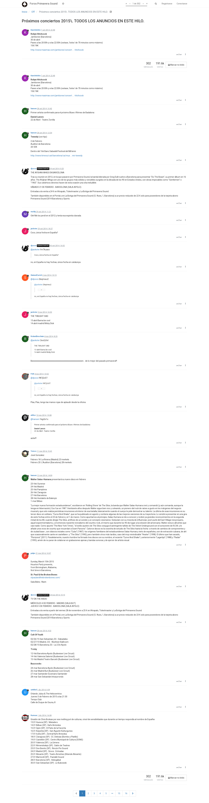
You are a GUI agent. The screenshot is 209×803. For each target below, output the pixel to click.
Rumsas (34, 715)
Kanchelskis (36, 30)
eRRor (33, 415)
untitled (34, 690)
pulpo (33, 553)
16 (126, 793)
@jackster (35, 249)
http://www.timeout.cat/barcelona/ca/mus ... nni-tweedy (56, 155)
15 (119, 793)
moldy (33, 212)
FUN (32, 374)
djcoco (33, 169)
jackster (34, 229)
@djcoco (34, 279)
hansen (34, 109)
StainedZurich (36, 275)
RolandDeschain (37, 336)
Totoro (33, 451)
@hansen (35, 419)
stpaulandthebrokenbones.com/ (45, 577)
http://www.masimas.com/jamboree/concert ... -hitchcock (57, 50)
